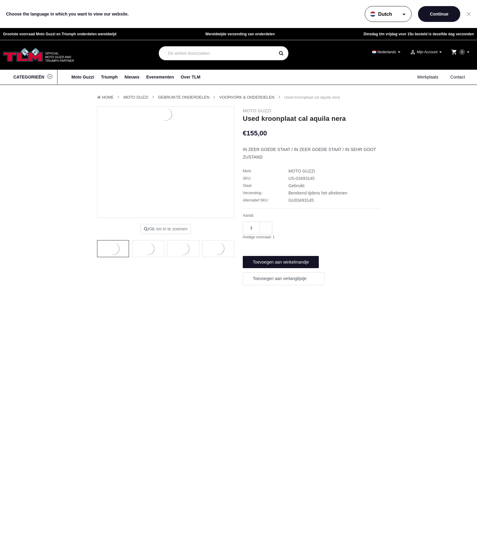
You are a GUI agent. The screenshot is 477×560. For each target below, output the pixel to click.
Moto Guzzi (82, 77)
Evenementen (160, 77)
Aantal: (248, 215)
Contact (457, 77)
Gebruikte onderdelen (184, 97)
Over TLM (190, 77)
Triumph (109, 77)
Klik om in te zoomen (165, 228)
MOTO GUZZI (136, 97)
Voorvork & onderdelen (246, 97)
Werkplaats (427, 77)
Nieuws (131, 77)
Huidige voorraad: (259, 237)
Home (108, 97)
